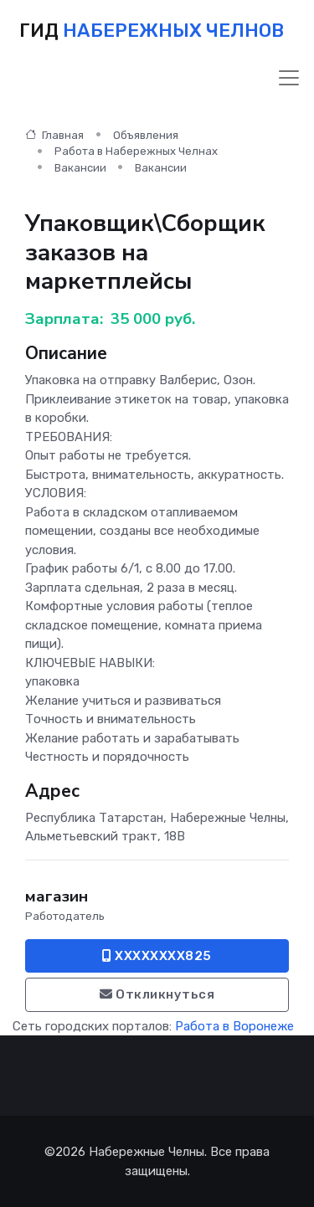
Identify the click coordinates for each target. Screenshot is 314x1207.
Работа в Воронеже (234, 1026)
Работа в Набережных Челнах (136, 151)
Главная (54, 135)
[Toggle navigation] (288, 78)
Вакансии (80, 168)
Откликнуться (157, 994)
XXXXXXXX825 (157, 955)
